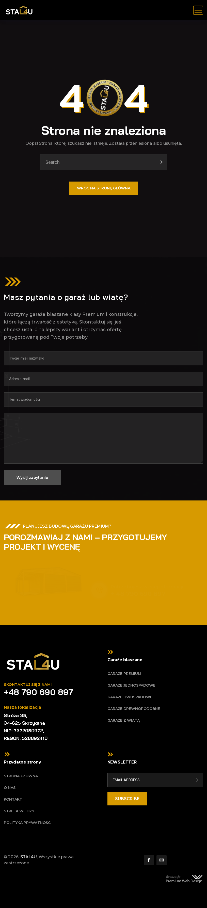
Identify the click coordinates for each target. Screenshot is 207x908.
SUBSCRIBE (127, 798)
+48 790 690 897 (38, 692)
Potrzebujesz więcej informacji (145, 587)
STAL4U (28, 856)
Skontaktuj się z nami (28, 684)
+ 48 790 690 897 (136, 593)
